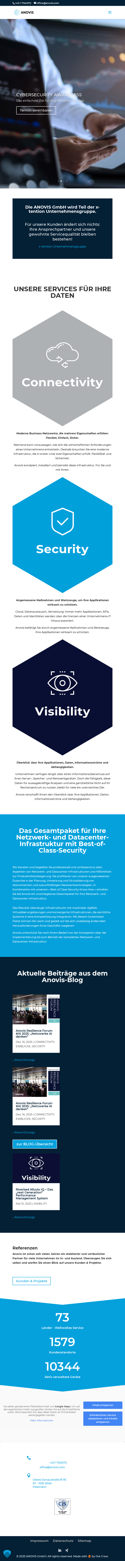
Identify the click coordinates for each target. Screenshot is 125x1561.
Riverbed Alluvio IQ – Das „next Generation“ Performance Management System (34, 1194)
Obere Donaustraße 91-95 (49, 1479)
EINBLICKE (23, 1046)
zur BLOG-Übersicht (34, 1144)
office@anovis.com (52, 1467)
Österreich (40, 1486)
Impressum (39, 1541)
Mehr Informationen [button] (41, 1420)
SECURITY (38, 1046)
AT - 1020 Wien (42, 1483)
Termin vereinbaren (36, 110)
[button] (7, 1554)
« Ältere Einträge (24, 1060)
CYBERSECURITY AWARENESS (49, 94)
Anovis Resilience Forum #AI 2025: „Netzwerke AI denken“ (34, 1033)
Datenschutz (63, 1541)
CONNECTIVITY (44, 1042)
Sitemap (84, 1541)
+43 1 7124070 (23, 3)
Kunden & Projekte (31, 1281)
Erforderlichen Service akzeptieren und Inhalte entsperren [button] (102, 1418)
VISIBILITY (40, 1203)
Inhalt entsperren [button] (102, 1405)
